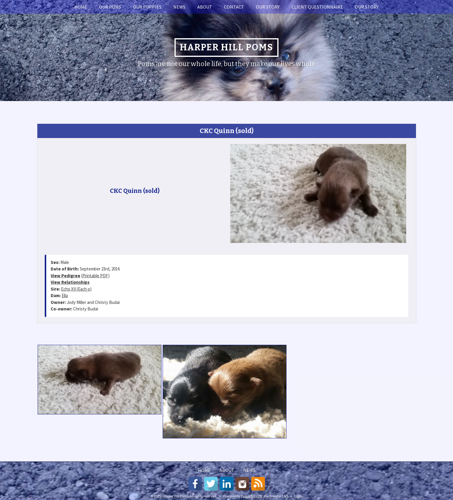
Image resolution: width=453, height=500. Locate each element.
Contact (234, 7)
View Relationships (70, 282)
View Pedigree (65, 275)
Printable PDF (95, 275)
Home (80, 7)
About (204, 7)
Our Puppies (147, 7)
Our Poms (110, 7)
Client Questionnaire (317, 7)
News (179, 7)
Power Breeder (251, 496)
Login (298, 496)
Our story (268, 7)
